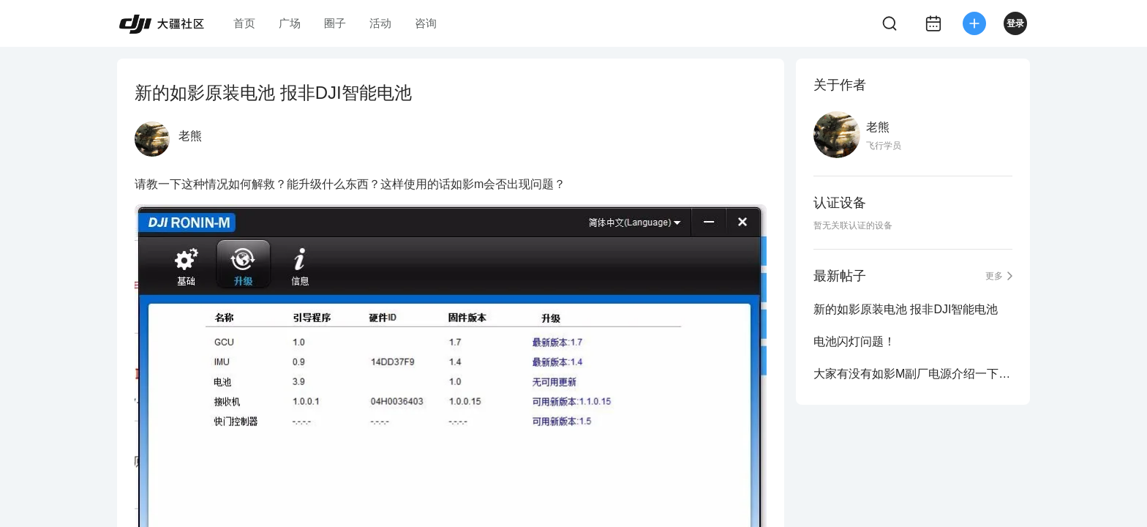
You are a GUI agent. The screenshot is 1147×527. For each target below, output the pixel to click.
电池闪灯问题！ (854, 341)
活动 (380, 23)
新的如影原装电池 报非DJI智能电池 (905, 309)
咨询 (426, 23)
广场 (290, 23)
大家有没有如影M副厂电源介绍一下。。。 (912, 373)
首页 (244, 23)
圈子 (335, 23)
